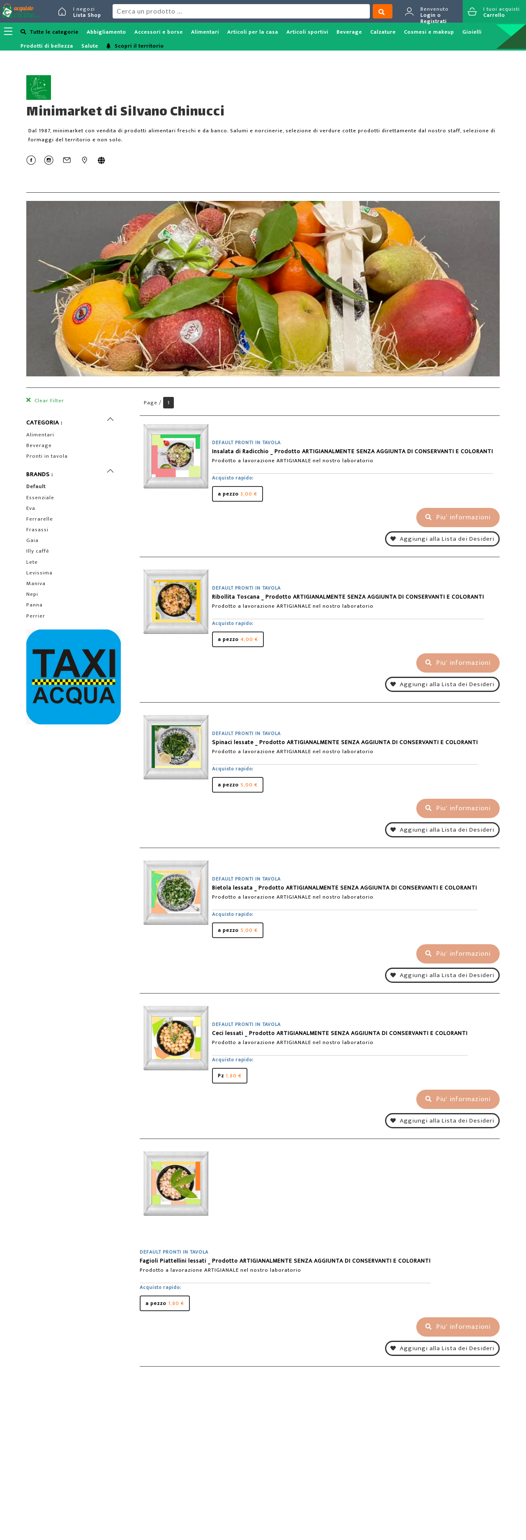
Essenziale (40, 497)
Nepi (32, 594)
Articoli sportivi (307, 32)
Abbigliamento (106, 32)
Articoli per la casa (252, 32)
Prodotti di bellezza (47, 46)
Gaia (32, 540)
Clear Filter (48, 400)
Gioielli (472, 32)
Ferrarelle (39, 518)
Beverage (349, 32)
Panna (34, 604)
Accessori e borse (158, 32)
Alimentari (205, 32)
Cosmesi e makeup (429, 32)
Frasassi (37, 529)
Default (36, 486)
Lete (32, 562)
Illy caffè (37, 551)
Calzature (383, 32)
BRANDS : (39, 474)
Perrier (35, 615)
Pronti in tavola (47, 456)
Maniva (36, 583)
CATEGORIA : (44, 422)
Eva (30, 508)
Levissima (39, 572)
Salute (89, 46)
